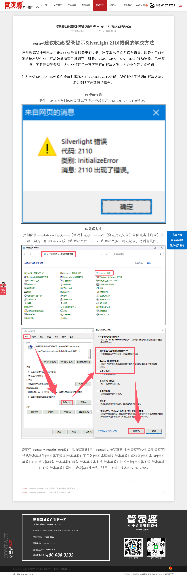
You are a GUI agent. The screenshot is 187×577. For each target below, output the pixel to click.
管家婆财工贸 (168, 574)
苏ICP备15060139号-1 (61, 569)
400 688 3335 (48, 537)
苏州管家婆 (65, 53)
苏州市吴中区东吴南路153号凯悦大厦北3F (60, 530)
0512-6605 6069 (49, 550)
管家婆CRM (157, 574)
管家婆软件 (38, 44)
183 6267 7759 (49, 543)
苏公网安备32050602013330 (25, 574)
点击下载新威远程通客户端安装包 (177, 240)
